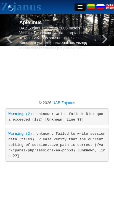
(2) (20, 114)
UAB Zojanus (63, 103)
